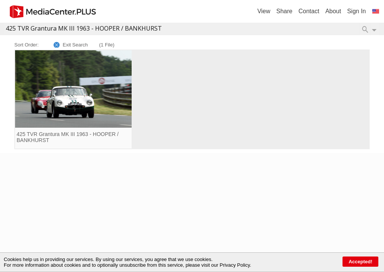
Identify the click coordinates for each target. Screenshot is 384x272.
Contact (308, 11)
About (333, 11)
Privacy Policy (235, 265)
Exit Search (75, 45)
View (263, 11)
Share (284, 11)
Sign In (356, 11)
